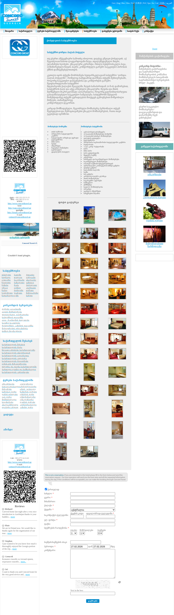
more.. (23, 555)
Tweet (154, 42)
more (13, 510)
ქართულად (53, 483)
